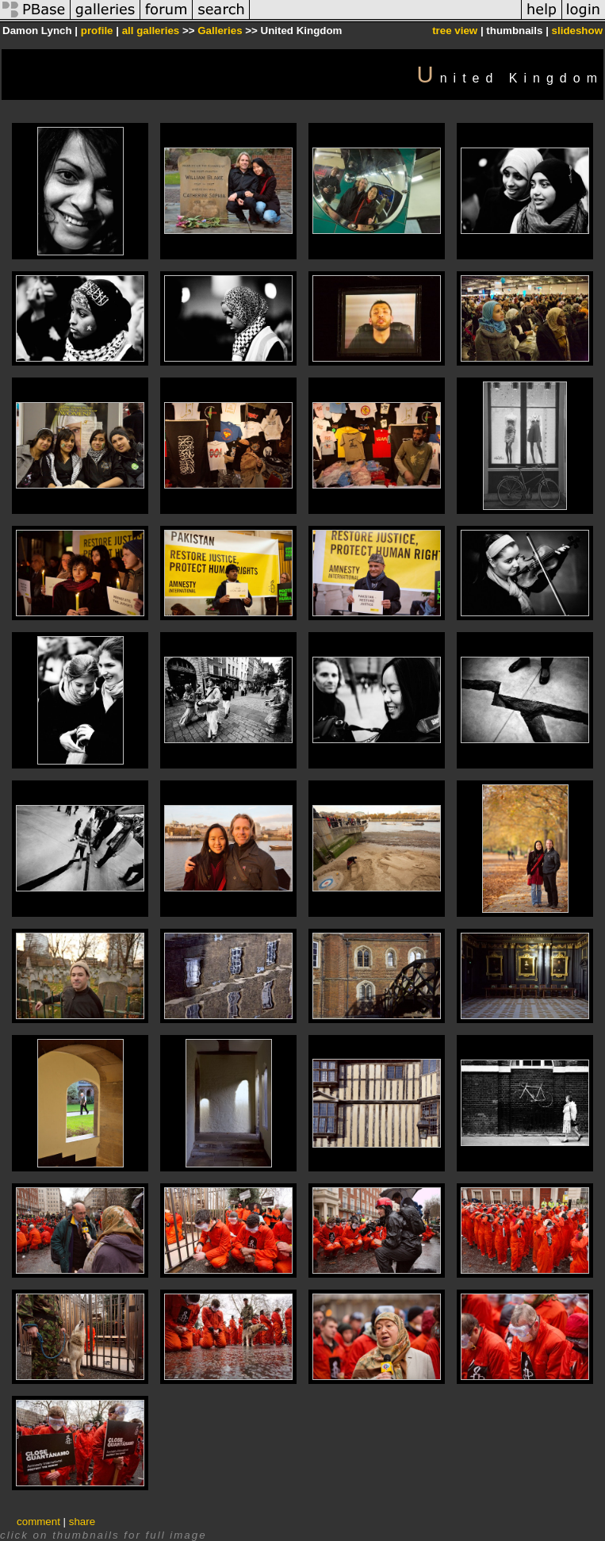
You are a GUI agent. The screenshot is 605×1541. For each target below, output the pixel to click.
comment (38, 1522)
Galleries (219, 30)
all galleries (151, 30)
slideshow (577, 30)
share (82, 1522)
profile (97, 30)
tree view (454, 30)
